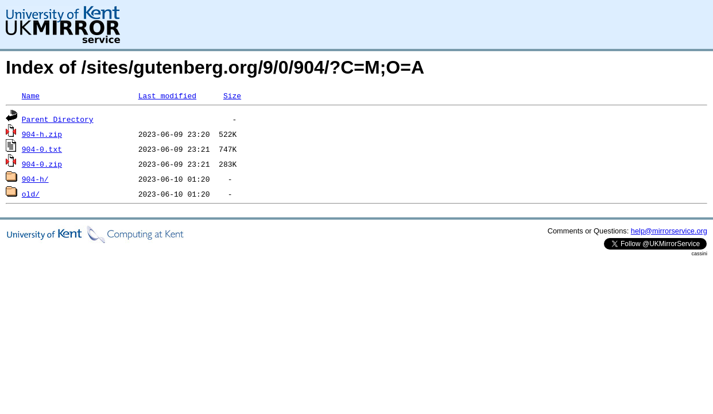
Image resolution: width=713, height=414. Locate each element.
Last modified (167, 95)
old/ (31, 194)
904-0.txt (42, 149)
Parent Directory (58, 119)
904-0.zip (42, 164)
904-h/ (35, 179)
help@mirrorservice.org (669, 231)
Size (232, 95)
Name (31, 95)
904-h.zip (42, 134)
